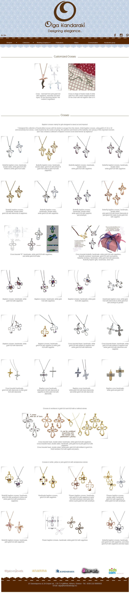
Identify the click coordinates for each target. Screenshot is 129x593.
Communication (93, 42)
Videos (76, 42)
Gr (2, 35)
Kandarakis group (109, 42)
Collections (26, 42)
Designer (9, 42)
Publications (59, 42)
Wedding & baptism (43, 42)
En (5, 35)
